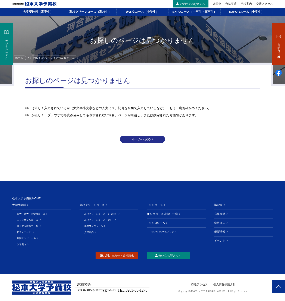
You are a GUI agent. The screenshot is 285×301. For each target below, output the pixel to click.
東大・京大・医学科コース (31, 214)
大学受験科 (19, 205)
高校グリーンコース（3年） (99, 220)
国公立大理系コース (28, 226)
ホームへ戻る (141, 139)
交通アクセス (264, 3)
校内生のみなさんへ (190, 4)
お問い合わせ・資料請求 (117, 255)
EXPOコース (155, 205)
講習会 (217, 3)
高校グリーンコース (92, 205)
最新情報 (219, 231)
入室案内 (89, 232)
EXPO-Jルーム (156, 223)
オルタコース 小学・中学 (162, 214)
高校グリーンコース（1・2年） (100, 214)
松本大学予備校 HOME (26, 198)
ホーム (19, 58)
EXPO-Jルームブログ (163, 231)
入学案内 (21, 244)
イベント (219, 240)
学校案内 (246, 3)
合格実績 (231, 3)
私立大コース (24, 232)
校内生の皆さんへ (168, 255)
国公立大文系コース (28, 220)
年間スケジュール (26, 238)
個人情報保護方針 (224, 284)
